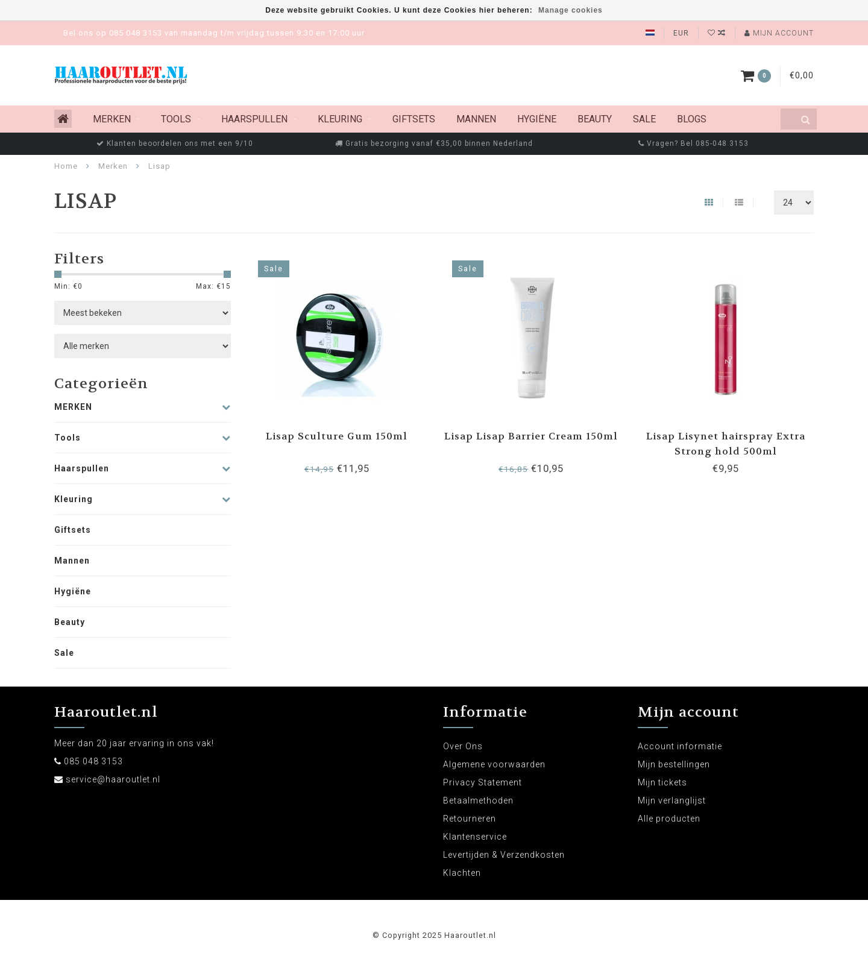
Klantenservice (475, 836)
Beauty (594, 119)
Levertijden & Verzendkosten (504, 855)
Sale (644, 119)
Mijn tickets (662, 782)
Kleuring (340, 119)
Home (66, 166)
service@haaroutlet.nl (113, 779)
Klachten (462, 873)
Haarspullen (254, 119)
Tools (176, 119)
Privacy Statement (482, 782)
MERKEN (112, 119)
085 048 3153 (93, 761)
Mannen (476, 119)
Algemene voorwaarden (494, 764)
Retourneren (469, 818)
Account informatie (680, 746)
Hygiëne (536, 119)
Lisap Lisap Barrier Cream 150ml (531, 436)
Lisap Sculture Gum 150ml (336, 436)
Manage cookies (570, 10)
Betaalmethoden (478, 800)
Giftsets (413, 119)
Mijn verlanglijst (672, 800)
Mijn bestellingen (674, 764)
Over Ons (463, 746)
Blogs (691, 119)
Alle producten (669, 818)
